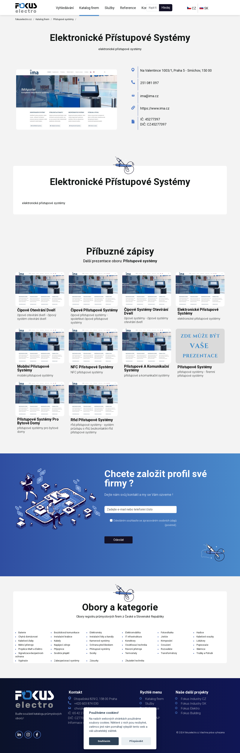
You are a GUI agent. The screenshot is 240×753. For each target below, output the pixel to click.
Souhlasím (104, 741)
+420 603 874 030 (86, 703)
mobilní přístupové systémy (33, 368)
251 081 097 (149, 83)
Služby (110, 8)
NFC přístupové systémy (92, 367)
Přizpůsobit (136, 741)
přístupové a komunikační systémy (146, 368)
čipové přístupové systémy (94, 310)
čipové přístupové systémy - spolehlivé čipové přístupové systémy (89, 318)
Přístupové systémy (63, 19)
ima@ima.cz (149, 96)
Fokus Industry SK (193, 703)
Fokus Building (191, 713)
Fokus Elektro (190, 708)
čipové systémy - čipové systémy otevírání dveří (146, 320)
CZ (191, 8)
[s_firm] (140, 509)
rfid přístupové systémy (92, 420)
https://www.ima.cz (155, 108)
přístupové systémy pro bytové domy (38, 421)
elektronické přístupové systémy (198, 311)
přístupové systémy (195, 367)
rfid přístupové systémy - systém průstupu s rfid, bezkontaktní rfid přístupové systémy (92, 428)
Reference (128, 8)
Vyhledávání (65, 8)
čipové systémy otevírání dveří (146, 311)
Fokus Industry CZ (193, 698)
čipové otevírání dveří (36, 310)
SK (204, 8)
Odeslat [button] (118, 540)
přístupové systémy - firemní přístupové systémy (196, 373)
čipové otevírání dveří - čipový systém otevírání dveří (36, 317)
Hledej (165, 7)
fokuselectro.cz (23, 19)
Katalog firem (89, 8)
